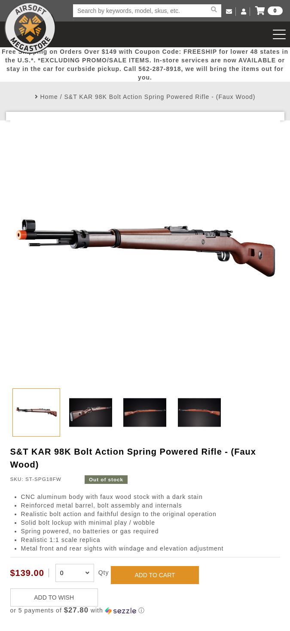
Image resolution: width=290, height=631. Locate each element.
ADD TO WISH (54, 597)
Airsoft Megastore (30, 28)
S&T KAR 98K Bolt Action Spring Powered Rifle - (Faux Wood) (159, 96)
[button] (145, 610)
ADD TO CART (154, 575)
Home (49, 96)
